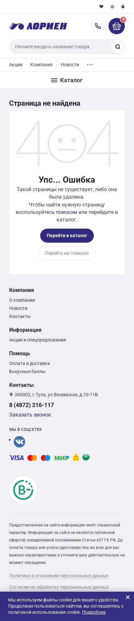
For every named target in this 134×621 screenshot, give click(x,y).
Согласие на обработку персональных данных (59, 587)
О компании (22, 300)
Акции (16, 64)
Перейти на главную (67, 253)
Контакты (20, 316)
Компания (41, 64)
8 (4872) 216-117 (98, 26)
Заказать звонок (30, 415)
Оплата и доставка (29, 363)
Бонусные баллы (27, 371)
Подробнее (94, 612)
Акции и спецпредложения (37, 339)
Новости (70, 64)
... (90, 63)
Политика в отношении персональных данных (59, 575)
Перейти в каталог (67, 235)
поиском (66, 212)
